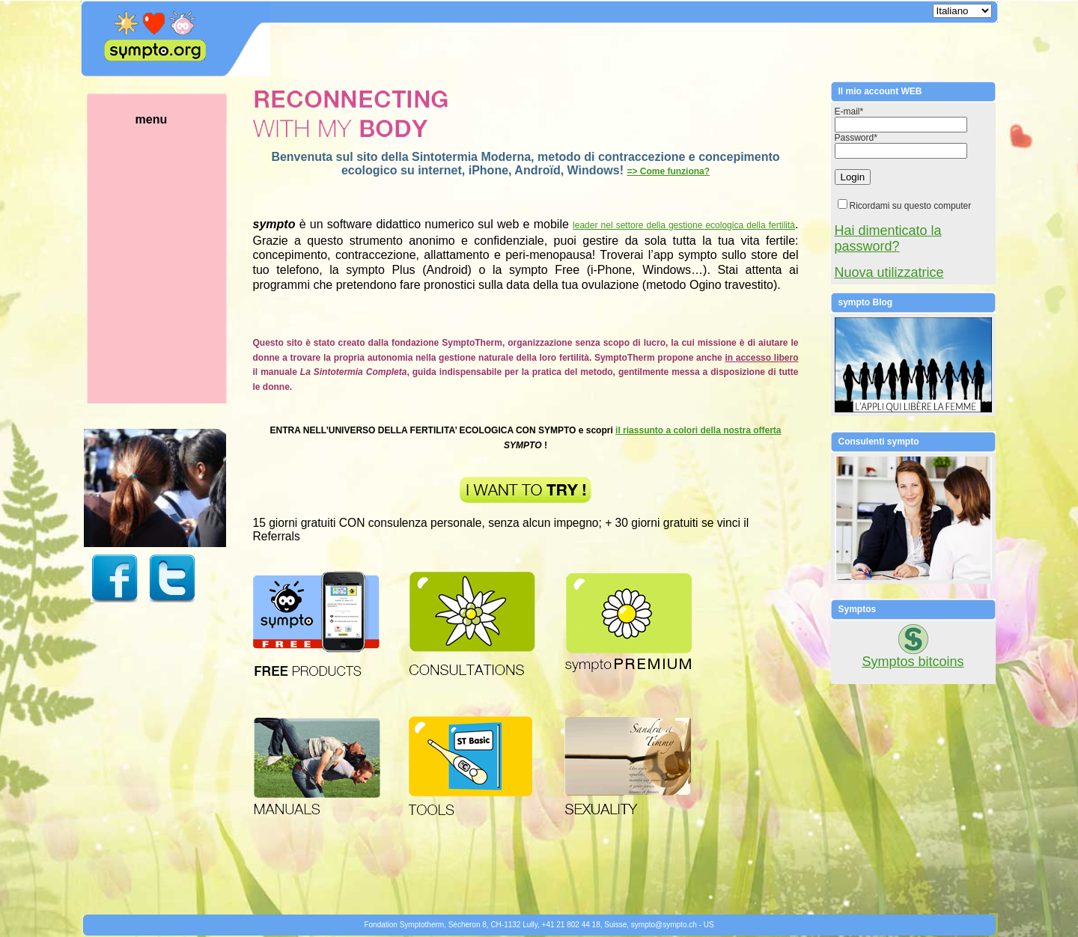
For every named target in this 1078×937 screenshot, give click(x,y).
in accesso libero (761, 357)
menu (174, 258)
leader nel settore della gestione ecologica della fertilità (684, 225)
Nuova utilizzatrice (889, 272)
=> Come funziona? (668, 171)
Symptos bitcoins (912, 661)
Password (856, 137)
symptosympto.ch (664, 925)
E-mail (849, 111)
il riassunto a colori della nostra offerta (698, 430)
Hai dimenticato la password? (888, 238)
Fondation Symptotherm (404, 925)
